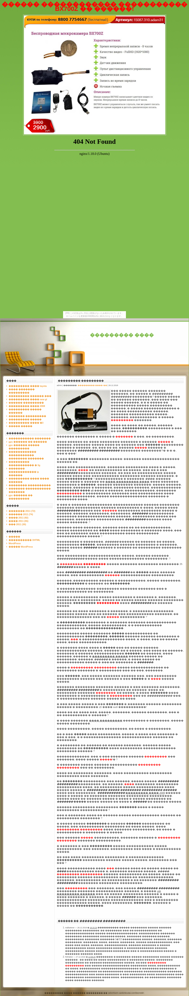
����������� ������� (30, 438)
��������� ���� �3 (26, 423)
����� (14, 536)
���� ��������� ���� (127, 481)
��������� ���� (122, 335)
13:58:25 (92, 957)
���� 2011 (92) (18, 517)
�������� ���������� (30, 485)
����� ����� (20, 426)
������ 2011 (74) (21, 514)
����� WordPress (21, 546)
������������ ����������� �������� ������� (26, 455)
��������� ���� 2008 (27, 406)
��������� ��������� (81, 380)
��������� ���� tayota (28, 386)
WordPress (15, 543)
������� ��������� (27, 416)
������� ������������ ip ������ (24, 471)
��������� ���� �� (92, 385)
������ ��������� (26, 402)
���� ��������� (105, 720)
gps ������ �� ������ (28, 442)
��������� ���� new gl (28, 399)
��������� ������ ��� (30, 396)
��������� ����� (25, 419)
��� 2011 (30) (17, 524)
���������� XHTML (24, 540)
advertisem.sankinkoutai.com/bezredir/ (126, 993)
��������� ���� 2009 (145, 793)
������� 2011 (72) (22, 511)
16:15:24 (93, 928)
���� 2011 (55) (18, 521)
